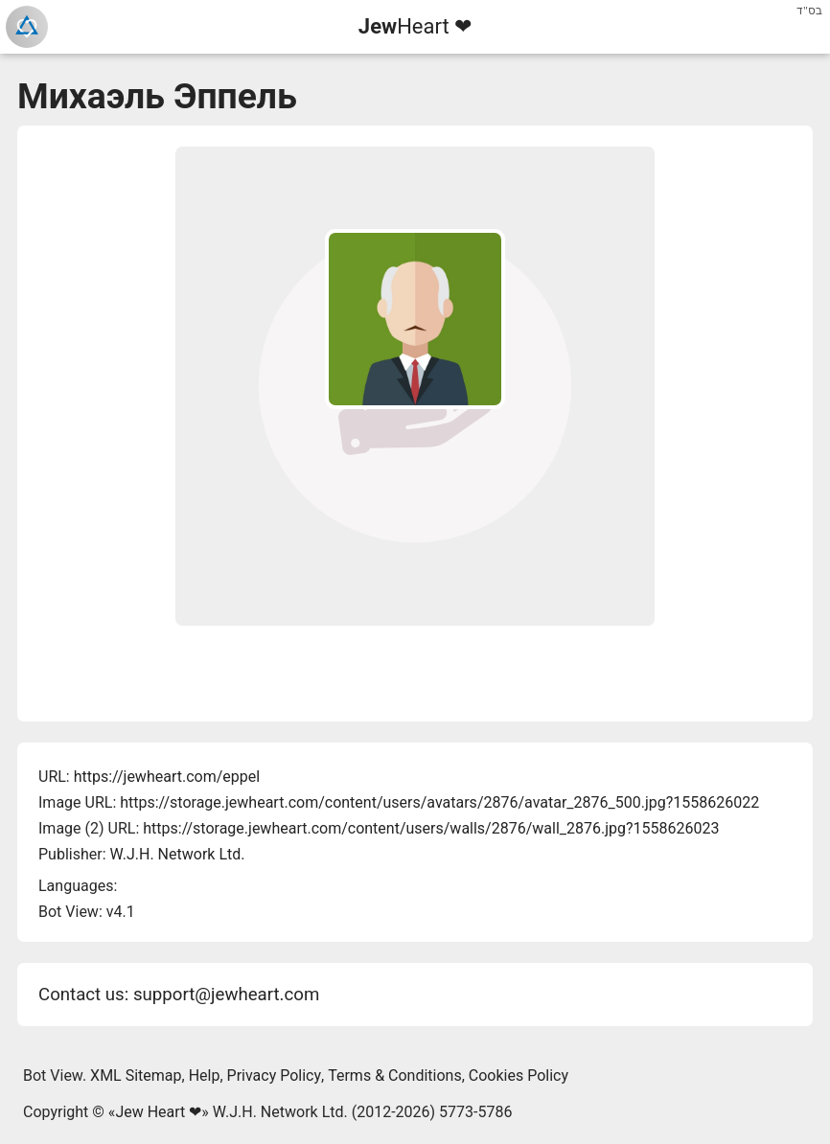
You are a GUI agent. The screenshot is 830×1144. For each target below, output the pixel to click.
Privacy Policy (274, 1075)
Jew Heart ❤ (158, 1112)
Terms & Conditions (395, 1075)
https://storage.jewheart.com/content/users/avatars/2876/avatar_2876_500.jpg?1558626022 (439, 802)
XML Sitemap (135, 1075)
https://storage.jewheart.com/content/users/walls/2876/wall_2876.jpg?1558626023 (431, 828)
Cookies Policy (518, 1075)
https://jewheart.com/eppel (167, 776)
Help (204, 1075)
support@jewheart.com (226, 994)
